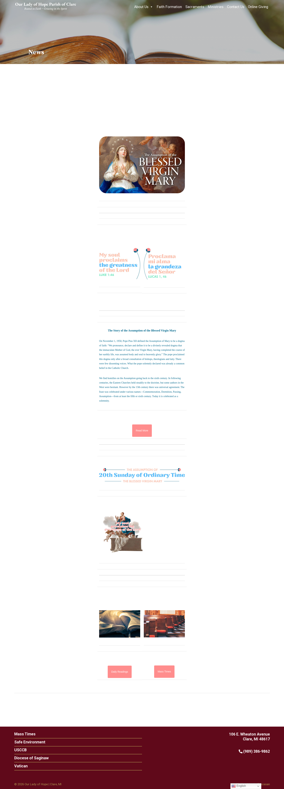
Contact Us (235, 7)
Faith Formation (169, 7)
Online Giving (258, 7)
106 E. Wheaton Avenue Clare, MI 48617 (251, 736)
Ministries (215, 7)
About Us (143, 6)
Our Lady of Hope (36, 784)
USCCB (19, 750)
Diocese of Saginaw (30, 758)
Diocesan (264, 784)
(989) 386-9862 (255, 751)
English (238, 786)
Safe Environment (28, 742)
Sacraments (194, 7)
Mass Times (23, 734)
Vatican (19, 766)
